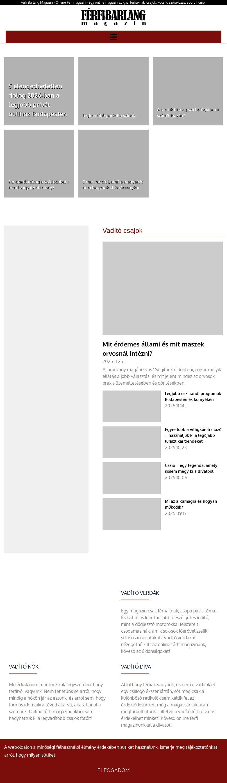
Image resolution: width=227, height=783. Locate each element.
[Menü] (113, 36)
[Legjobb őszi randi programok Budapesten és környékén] (163, 406)
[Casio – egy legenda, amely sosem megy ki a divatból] (163, 478)
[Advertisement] (46, 261)
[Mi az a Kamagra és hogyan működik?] (163, 514)
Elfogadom (113, 770)
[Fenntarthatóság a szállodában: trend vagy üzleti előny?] (39, 164)
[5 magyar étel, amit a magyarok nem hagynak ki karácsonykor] (113, 164)
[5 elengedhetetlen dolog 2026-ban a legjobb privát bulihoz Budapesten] (39, 91)
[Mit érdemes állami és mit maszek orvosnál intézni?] (163, 314)
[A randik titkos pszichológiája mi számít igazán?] (188, 91)
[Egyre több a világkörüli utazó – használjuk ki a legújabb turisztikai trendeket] (163, 442)
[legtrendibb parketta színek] (113, 91)
